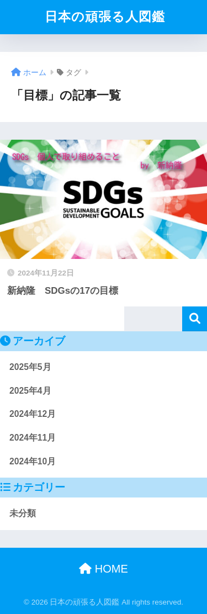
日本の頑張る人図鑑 (105, 17)
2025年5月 (30, 367)
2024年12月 (32, 414)
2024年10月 (32, 461)
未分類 (22, 513)
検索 (194, 318)
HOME (103, 569)
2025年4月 (30, 390)
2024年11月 (32, 437)
